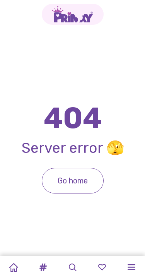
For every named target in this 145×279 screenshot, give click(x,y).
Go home (73, 180)
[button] (43, 267)
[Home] (13, 267)
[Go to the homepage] (73, 14)
